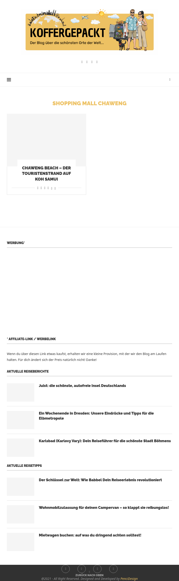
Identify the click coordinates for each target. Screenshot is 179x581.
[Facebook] (82, 62)
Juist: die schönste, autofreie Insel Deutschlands (82, 386)
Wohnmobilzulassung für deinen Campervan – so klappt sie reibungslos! (104, 507)
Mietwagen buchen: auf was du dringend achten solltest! (90, 535)
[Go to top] (89, 575)
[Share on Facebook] (37, 188)
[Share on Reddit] (41, 188)
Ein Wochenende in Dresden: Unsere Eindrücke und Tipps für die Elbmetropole (96, 416)
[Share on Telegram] (48, 188)
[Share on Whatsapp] (44, 188)
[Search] (170, 79)
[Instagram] (87, 62)
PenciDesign (129, 578)
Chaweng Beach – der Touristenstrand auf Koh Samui (46, 173)
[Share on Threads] (51, 188)
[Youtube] (92, 62)
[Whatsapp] (97, 62)
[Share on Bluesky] (55, 188)
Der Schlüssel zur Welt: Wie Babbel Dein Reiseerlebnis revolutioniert (100, 480)
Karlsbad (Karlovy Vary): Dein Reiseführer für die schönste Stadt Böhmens (105, 441)
